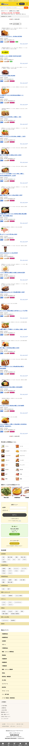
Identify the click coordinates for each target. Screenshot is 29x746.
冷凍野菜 (10, 10)
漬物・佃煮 (10, 582)
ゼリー (4, 604)
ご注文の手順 (4, 710)
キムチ (4, 595)
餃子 (9, 588)
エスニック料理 (19, 595)
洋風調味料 (4, 658)
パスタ (16, 570)
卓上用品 (4, 680)
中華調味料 (4, 665)
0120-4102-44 (14, 735)
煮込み (4, 570)
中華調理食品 (4, 585)
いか (9, 559)
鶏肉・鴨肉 (10, 557)
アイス (10, 602)
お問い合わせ (12, 726)
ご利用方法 (3, 707)
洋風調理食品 (4, 565)
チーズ (10, 573)
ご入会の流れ (4, 705)
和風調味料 (4, 662)
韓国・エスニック (5, 592)
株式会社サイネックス (10, 730)
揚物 (9, 568)
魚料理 (10, 579)
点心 (3, 588)
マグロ (24, 559)
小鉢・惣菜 (22, 579)
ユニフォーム (5, 620)
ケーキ (4, 602)
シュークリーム (18, 602)
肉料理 (4, 568)
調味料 (2, 623)
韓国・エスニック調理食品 (8, 651)
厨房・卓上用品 (5, 617)
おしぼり (10, 611)
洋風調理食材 (17, 497)
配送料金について (4, 712)
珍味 (16, 579)
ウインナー (16, 568)
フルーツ (10, 604)
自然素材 (3, 553)
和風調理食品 (4, 576)
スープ (10, 570)
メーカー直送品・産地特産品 (8, 697)
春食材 (18, 10)
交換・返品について (5, 714)
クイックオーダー (4, 718)
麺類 (3, 582)
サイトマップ (19, 726)
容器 (22, 611)
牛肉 (3, 557)
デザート (14, 10)
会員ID (4, 507)
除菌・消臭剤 (5, 613)
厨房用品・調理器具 (6, 676)
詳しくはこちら (23, 43)
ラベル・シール (5, 690)
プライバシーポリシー (11, 724)
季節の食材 (6, 497)
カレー (22, 570)
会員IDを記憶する (15, 518)
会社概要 (3, 724)
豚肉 (16, 557)
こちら (19, 520)
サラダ (4, 573)
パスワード (5, 510)
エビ (3, 559)
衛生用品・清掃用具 (15, 613)
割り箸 (4, 611)
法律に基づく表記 (19, 724)
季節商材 (4, 655)
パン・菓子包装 (5, 694)
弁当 (16, 611)
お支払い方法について (5, 716)
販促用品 (13, 620)
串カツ (4, 579)
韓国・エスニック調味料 (7, 669)
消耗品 (2, 608)
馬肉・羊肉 (23, 557)
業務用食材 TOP (4, 16)
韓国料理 (10, 595)
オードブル (24, 568)
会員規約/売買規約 (5, 726)
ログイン (22, 3)
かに (14, 559)
